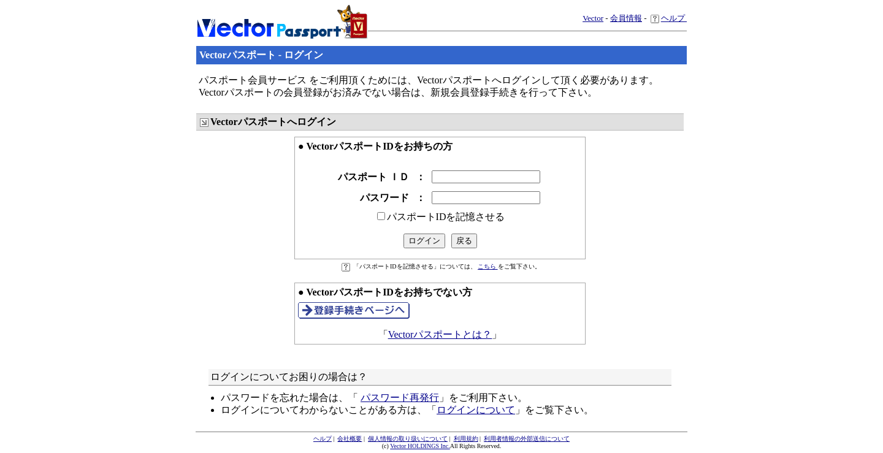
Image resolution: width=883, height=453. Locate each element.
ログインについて (476, 410)
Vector (593, 18)
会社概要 (349, 438)
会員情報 (626, 18)
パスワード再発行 (400, 397)
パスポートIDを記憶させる (446, 216)
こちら (488, 266)
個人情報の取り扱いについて (408, 438)
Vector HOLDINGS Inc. (419, 446)
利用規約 (466, 438)
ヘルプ (669, 18)
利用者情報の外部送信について (527, 438)
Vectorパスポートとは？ (440, 334)
